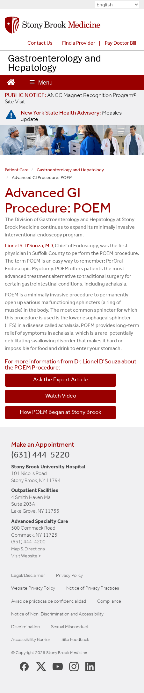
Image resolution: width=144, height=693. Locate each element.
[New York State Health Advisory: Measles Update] (71, 116)
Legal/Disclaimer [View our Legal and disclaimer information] (28, 575)
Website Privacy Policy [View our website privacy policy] (33, 588)
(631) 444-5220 (40, 454)
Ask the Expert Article (60, 379)
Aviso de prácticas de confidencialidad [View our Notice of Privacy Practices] (48, 601)
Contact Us (40, 43)
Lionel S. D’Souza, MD (29, 245)
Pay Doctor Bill (120, 43)
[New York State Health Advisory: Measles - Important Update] (11, 115)
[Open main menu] (41, 82)
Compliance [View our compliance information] (109, 601)
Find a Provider (78, 43)
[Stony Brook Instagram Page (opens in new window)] (74, 666)
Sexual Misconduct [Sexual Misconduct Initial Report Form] (69, 627)
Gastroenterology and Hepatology (54, 62)
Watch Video (60, 395)
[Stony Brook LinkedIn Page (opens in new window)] (90, 666)
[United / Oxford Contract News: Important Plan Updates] (70, 98)
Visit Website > (26, 556)
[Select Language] (117, 4)
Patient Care (17, 170)
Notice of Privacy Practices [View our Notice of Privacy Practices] (92, 588)
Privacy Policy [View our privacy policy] (69, 575)
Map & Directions (28, 549)
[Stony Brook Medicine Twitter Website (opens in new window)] (57, 666)
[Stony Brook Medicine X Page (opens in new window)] (41, 666)
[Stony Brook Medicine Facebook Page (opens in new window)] (24, 666)
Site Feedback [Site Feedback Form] (75, 639)
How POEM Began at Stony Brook (60, 411)
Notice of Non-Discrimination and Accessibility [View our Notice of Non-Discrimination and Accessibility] (57, 614)
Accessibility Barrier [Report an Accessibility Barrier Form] (30, 639)
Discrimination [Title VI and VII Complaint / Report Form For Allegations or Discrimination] (25, 627)
